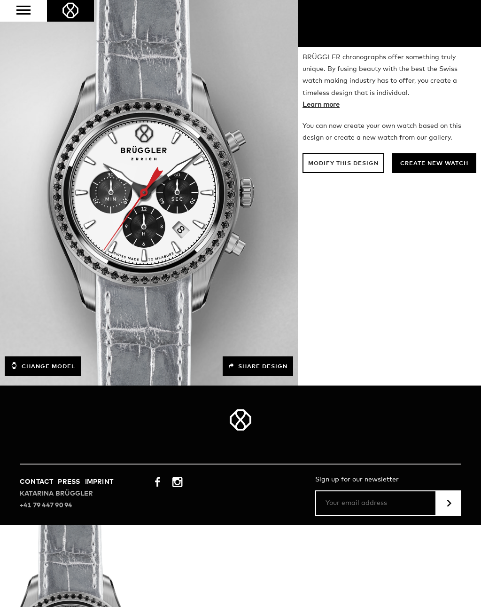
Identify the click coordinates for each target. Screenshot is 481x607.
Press (69, 482)
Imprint (99, 482)
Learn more (321, 105)
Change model (42, 366)
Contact (36, 482)
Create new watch (434, 163)
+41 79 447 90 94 (46, 505)
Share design (257, 366)
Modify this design (343, 163)
